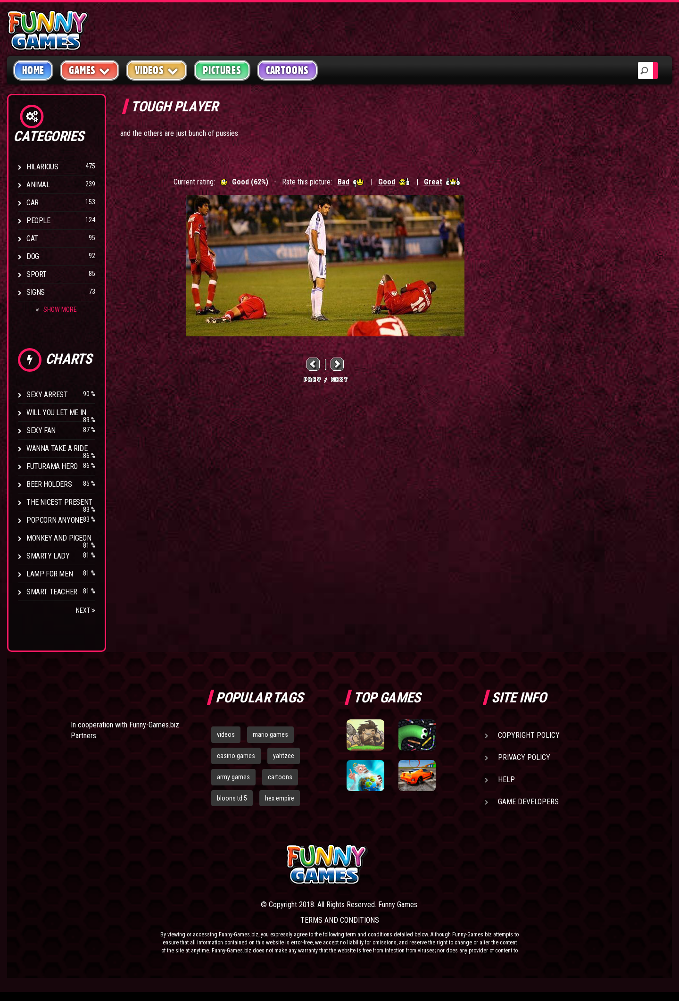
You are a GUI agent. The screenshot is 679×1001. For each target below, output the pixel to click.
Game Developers (528, 801)
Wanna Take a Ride (56, 448)
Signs (35, 292)
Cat (32, 238)
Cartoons (287, 70)
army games (233, 777)
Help (506, 779)
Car (32, 202)
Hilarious (42, 166)
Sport (36, 274)
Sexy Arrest (47, 394)
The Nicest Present (59, 502)
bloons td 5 (232, 798)
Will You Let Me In (56, 412)
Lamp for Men (49, 573)
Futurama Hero (52, 466)
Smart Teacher (51, 591)
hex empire (279, 798)
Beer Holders (49, 484)
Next (85, 610)
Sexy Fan (41, 430)
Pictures (222, 70)
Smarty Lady (48, 555)
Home (33, 70)
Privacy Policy (524, 757)
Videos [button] (157, 70)
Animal (38, 184)
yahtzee (283, 755)
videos (226, 734)
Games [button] (89, 70)
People (38, 220)
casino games (236, 755)
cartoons (280, 777)
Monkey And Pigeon (58, 538)
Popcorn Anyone (54, 520)
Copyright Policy (529, 735)
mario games (270, 734)
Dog (32, 256)
